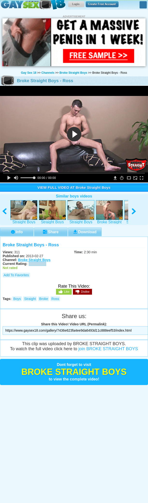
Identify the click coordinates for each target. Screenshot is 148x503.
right (134, 211)
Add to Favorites (16, 275)
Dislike (82, 292)
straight (30, 299)
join (108, 348)
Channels (47, 72)
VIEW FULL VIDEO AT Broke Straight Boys (73, 187)
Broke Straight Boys (73, 72)
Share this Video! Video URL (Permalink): (74, 324)
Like (63, 291)
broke (43, 299)
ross (55, 299)
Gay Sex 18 (32, 5)
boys (17, 299)
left (4, 211)
